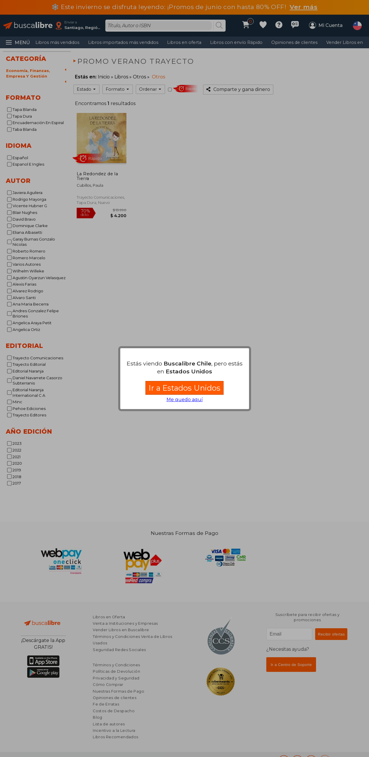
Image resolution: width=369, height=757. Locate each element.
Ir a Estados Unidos (184, 387)
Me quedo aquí (185, 399)
